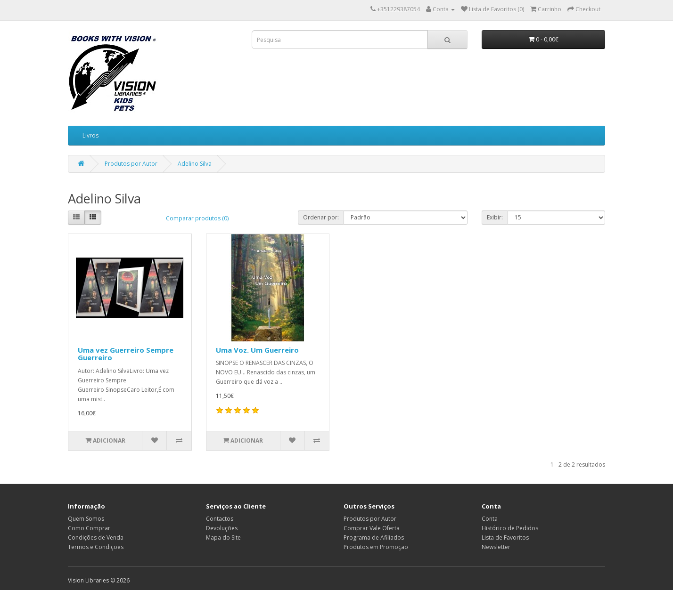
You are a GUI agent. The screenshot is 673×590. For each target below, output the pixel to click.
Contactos (219, 519)
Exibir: (495, 217)
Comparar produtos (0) (197, 218)
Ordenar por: (321, 217)
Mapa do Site (223, 537)
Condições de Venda (95, 537)
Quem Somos (86, 519)
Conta (490, 519)
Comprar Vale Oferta (372, 528)
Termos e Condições (95, 547)
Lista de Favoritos (505, 537)
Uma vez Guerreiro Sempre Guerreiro (125, 354)
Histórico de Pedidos (510, 528)
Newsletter (496, 547)
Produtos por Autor (131, 164)
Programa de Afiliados (374, 537)
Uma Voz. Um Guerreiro (257, 350)
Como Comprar (89, 528)
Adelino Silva (195, 164)
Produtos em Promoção (376, 547)
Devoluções (222, 528)
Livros (90, 135)
